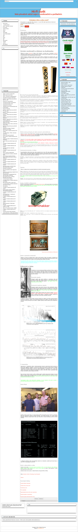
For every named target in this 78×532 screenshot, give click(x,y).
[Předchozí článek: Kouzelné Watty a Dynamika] (36, 498)
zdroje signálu (36, 184)
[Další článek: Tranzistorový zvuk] (41, 498)
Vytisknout (22, 23)
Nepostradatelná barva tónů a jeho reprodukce (28, 492)
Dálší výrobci (5, 40)
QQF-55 (55, 53)
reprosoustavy (42, 184)
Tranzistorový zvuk (23, 487)
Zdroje (4, 31)
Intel (3, 36)
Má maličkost (5, 44)
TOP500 (4, 41)
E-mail (26, 23)
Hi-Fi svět (38, 11)
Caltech (28, 474)
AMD (4, 35)
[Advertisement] (39, 4)
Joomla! (3, 505)
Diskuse (22, 477)
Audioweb (30, 53)
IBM (3, 39)
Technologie (5, 32)
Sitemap (68, 55)
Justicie (4, 42)
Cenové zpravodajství (6, 33)
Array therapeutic (37, 474)
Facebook (68, 74)
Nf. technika (5, 27)
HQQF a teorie (33, 500)
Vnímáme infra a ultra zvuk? (39, 20)
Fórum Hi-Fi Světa (68, 69)
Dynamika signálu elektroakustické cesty (27, 496)
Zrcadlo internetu (6, 24)
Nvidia (4, 37)
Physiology (32, 474)
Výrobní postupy (6, 28)
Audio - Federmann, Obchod (8, 26)
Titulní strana (5, 23)
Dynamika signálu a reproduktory (26, 494)
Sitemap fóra (68, 57)
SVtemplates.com (41, 528)
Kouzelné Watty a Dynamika (25, 483)
